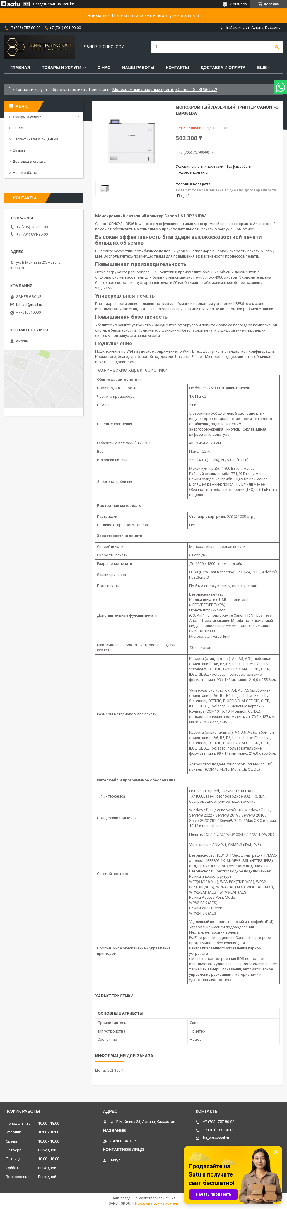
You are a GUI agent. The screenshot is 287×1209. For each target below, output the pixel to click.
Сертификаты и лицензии (35, 139)
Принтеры (98, 89)
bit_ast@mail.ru (29, 304)
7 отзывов (238, 4)
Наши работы (138, 67)
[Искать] (277, 47)
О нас (103, 67)
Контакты (177, 67)
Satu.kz (169, 1198)
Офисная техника (68, 89)
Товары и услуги (61, 67)
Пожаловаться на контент (156, 1203)
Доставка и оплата (223, 67)
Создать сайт (44, 4)
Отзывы (20, 150)
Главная (20, 67)
